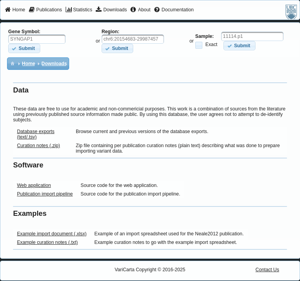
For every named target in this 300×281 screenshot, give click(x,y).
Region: (111, 31)
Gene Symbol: (24, 31)
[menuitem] (15, 10)
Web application (34, 185)
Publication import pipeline (45, 194)
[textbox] (37, 39)
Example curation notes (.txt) (47, 242)
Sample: (204, 36)
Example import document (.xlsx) (51, 234)
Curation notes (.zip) (38, 145)
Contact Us (267, 269)
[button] (24, 48)
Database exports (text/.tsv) (35, 134)
